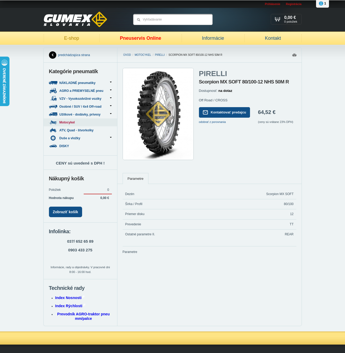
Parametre (136, 179)
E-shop (71, 38)
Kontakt (273, 38)
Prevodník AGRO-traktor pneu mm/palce (83, 316)
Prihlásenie (272, 4)
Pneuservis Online (140, 38)
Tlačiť (294, 56)
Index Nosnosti (69, 298)
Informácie (213, 38)
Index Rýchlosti (70, 306)
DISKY (59, 145)
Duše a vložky (80, 138)
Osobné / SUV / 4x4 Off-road (80, 106)
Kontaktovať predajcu (224, 112)
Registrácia (293, 4)
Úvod (127, 54)
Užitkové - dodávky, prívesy (80, 114)
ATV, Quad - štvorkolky (71, 130)
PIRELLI (160, 54)
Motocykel (143, 54)
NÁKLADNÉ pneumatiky (80, 82)
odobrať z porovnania (212, 121)
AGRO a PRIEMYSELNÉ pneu (80, 90)
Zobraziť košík (65, 212)
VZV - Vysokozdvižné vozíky (80, 98)
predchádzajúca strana (69, 55)
